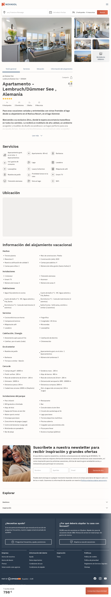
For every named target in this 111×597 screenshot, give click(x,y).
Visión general (11, 69)
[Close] (107, 4)
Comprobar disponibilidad (97, 591)
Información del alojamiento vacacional (66, 69)
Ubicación (40, 69)
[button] (59, 12)
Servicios (26, 69)
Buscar (102, 12)
